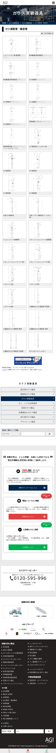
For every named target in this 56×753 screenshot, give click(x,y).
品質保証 (6, 697)
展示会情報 (7, 706)
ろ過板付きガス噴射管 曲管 (12, 329)
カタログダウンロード (37, 665)
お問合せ (28, 750)
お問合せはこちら (33, 517)
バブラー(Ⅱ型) (34, 284)
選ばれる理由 (7, 694)
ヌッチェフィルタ (9, 668)
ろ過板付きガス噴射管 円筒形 (39, 307)
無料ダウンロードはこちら (32, 488)
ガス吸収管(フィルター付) (38, 146)
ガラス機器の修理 (36, 659)
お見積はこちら (34, 547)
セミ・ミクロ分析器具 (28, 403)
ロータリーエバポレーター (12, 659)
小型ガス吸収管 (8, 215)
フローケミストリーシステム (13, 684)
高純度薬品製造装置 (10, 677)
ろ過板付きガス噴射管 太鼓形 (13, 351)
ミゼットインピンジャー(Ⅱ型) (39, 262)
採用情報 (6, 703)
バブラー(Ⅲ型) (8, 307)
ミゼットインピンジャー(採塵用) (40, 240)
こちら (4, 369)
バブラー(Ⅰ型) (8, 284)
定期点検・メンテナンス (38, 683)
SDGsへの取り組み (9, 712)
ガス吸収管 (7, 171)
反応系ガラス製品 (27, 389)
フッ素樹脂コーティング (38, 662)
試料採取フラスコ (39, 121)
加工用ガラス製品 (27, 417)
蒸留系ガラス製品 (27, 394)
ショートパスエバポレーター (13, 665)
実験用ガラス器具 (36, 649)
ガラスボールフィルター (37, 351)
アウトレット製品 (27, 422)
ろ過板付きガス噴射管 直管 (38, 329)
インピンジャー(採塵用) (11, 240)
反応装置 (6, 647)
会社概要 (6, 691)
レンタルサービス (36, 643)
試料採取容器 (14, 147)
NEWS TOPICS (8, 709)
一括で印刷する (47, 33)
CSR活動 (6, 716)
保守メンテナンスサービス (39, 646)
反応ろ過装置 (7, 650)
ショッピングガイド (36, 669)
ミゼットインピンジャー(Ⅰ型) (13, 262)
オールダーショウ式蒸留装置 (13, 653)
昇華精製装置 (7, 674)
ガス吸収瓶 (7, 193)
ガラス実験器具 (27, 399)
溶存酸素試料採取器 (40, 55)
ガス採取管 (37, 79)
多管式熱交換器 (8, 671)
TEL (9, 750)
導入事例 (33, 656)
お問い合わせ (7, 726)
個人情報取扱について (10, 719)
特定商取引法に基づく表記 (39, 672)
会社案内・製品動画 (10, 700)
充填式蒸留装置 (8, 656)
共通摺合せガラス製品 (28, 412)
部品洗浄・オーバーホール (39, 680)
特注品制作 (33, 653)
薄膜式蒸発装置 (8, 662)
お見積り (6, 723)
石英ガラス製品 (27, 408)
